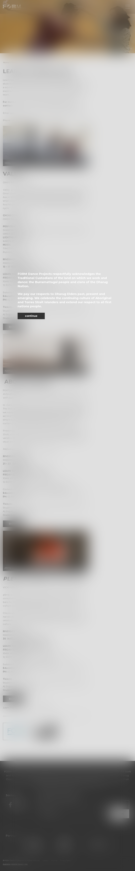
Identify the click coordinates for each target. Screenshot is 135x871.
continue (31, 316)
